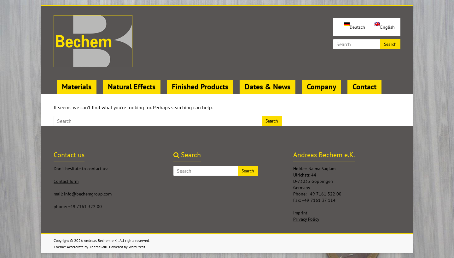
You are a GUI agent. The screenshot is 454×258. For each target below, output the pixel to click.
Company (321, 87)
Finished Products (200, 87)
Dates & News (267, 87)
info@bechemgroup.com (88, 194)
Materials (76, 87)
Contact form (66, 181)
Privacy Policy (306, 219)
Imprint (300, 213)
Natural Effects (131, 87)
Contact (364, 87)
